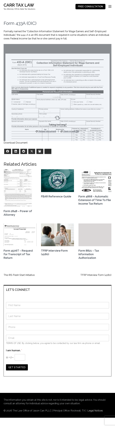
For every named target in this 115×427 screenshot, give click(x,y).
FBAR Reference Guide (56, 196)
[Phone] (57, 327)
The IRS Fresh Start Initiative (19, 275)
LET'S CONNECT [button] (18, 290)
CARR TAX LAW (19, 5)
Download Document (16, 142)
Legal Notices (95, 410)
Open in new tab (70, 131)
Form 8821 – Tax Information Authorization (88, 254)
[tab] (57, 289)
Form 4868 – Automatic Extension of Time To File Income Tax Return (94, 200)
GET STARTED (17, 367)
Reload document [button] (46, 131)
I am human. (14, 350)
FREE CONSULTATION (90, 6)
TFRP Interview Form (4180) (95, 275)
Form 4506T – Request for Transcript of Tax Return (18, 254)
